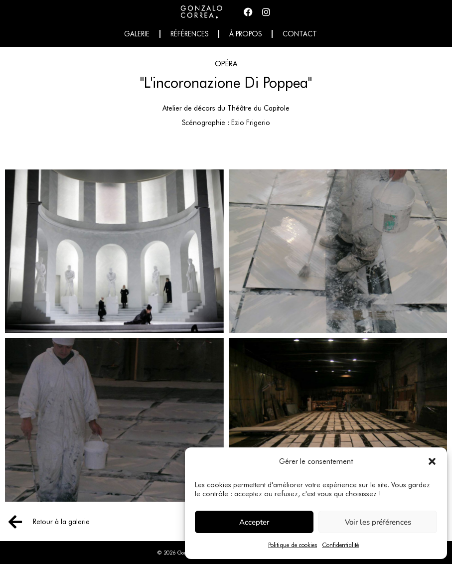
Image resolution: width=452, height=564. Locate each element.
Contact (300, 34)
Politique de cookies (292, 545)
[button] (432, 461)
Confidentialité (340, 545)
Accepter (254, 522)
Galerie (137, 34)
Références (189, 34)
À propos (245, 34)
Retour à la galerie (61, 522)
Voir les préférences (378, 522)
